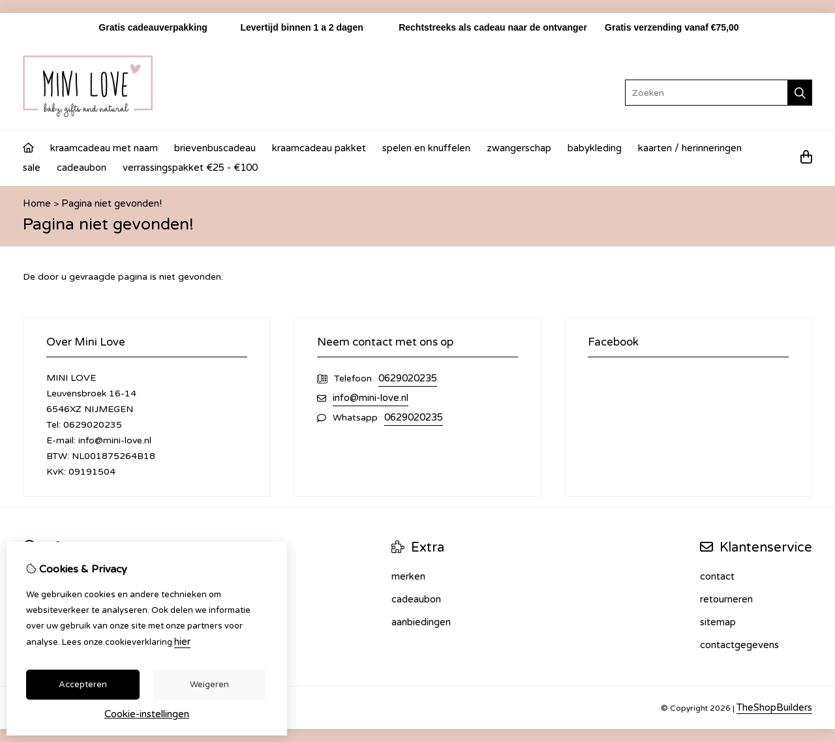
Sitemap (718, 622)
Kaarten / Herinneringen (690, 148)
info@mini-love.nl (370, 398)
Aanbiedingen (421, 622)
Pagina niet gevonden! (111, 203)
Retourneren (726, 599)
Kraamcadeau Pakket (319, 148)
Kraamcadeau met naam (104, 148)
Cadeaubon (81, 167)
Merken (408, 576)
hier (182, 641)
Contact (717, 576)
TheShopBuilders (774, 707)
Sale (31, 167)
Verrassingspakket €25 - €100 (190, 167)
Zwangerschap (519, 148)
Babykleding (595, 148)
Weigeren (209, 684)
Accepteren (83, 684)
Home (37, 203)
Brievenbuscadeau (215, 148)
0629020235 (407, 378)
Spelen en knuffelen (426, 148)
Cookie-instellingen (146, 714)
